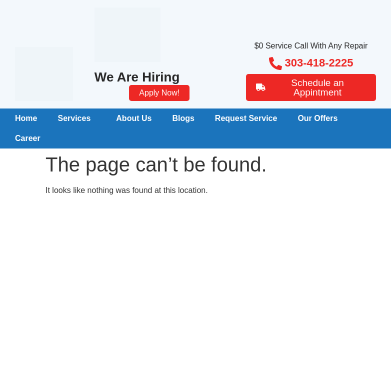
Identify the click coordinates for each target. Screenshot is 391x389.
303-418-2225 (319, 62)
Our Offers (318, 118)
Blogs (183, 118)
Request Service (246, 118)
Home (26, 118)
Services (74, 118)
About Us (134, 118)
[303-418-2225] (275, 63)
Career (27, 138)
